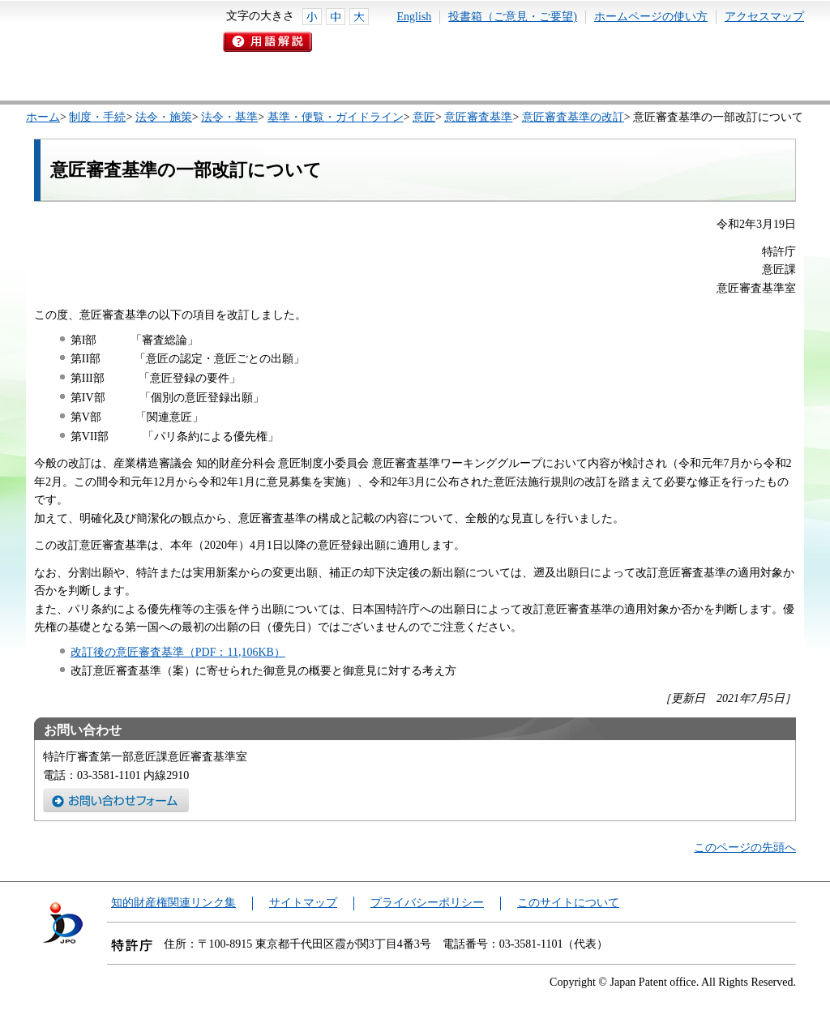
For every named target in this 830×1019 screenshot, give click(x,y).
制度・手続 (97, 117)
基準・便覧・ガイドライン (335, 117)
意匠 (424, 117)
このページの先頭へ (745, 847)
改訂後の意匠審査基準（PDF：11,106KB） (178, 652)
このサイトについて (568, 903)
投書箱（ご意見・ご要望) (512, 17)
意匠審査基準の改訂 (573, 117)
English (414, 17)
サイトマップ (303, 903)
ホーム (43, 117)
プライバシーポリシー (427, 903)
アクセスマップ (764, 17)
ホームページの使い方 (651, 17)
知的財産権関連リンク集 (173, 903)
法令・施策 (163, 117)
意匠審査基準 (478, 117)
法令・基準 (229, 117)
